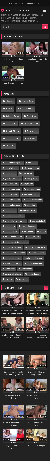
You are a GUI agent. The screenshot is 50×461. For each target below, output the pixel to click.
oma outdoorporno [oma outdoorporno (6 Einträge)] (28, 226)
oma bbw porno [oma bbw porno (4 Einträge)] (11, 194)
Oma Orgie (10, 146)
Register (37, 3)
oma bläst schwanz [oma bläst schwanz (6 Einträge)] (12, 205)
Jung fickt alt (11, 124)
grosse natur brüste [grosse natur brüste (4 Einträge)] (12, 179)
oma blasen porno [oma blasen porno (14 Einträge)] (31, 194)
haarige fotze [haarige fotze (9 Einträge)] (32, 179)
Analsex (9, 109)
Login (28, 3)
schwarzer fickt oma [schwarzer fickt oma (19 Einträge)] (34, 258)
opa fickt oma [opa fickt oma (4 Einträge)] (33, 237)
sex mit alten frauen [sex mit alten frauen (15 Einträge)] (34, 263)
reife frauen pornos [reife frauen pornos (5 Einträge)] (12, 258)
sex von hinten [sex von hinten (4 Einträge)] (33, 274)
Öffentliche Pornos (31, 124)
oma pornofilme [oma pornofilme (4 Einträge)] (11, 232)
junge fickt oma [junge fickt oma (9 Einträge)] (11, 184)
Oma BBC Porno (12, 131)
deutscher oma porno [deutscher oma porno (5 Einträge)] (13, 163)
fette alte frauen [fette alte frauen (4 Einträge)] (11, 168)
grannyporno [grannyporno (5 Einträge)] (10, 173)
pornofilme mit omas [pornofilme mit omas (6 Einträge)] (13, 247)
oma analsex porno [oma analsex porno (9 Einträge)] (12, 189)
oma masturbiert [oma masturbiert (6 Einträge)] (38, 221)
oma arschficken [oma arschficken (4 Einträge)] (33, 189)
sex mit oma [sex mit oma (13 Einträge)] (10, 269)
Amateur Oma (27, 101)
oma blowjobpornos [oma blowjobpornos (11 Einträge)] (34, 200)
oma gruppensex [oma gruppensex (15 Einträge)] (29, 210)
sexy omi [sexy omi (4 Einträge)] (8, 279)
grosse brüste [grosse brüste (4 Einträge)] (27, 173)
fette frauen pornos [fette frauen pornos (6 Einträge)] (31, 168)
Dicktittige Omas (12, 116)
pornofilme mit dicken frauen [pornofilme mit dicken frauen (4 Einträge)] (16, 242)
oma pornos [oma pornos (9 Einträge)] (28, 232)
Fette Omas (31, 116)
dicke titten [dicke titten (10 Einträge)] (32, 163)
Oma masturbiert (12, 138)
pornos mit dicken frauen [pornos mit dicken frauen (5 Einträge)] (15, 253)
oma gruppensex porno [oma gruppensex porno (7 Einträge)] (14, 216)
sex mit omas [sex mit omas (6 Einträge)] (26, 269)
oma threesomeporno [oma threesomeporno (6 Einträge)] (13, 237)
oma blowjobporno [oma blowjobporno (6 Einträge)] (12, 200)
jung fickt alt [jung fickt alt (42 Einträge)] (28, 184)
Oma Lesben (32, 131)
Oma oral (31, 138)
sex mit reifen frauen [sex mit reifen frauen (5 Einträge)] (13, 274)
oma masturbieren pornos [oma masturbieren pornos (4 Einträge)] (15, 221)
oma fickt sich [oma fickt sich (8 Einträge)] (10, 210)
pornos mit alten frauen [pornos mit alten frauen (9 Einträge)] (37, 247)
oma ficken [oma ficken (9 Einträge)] (31, 205)
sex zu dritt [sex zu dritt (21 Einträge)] (22, 279)
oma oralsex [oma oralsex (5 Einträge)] (10, 226)
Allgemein (10, 101)
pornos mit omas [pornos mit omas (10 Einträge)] (37, 253)
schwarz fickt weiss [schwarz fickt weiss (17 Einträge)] (12, 263)
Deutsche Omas (26, 109)
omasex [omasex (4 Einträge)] (43, 232)
